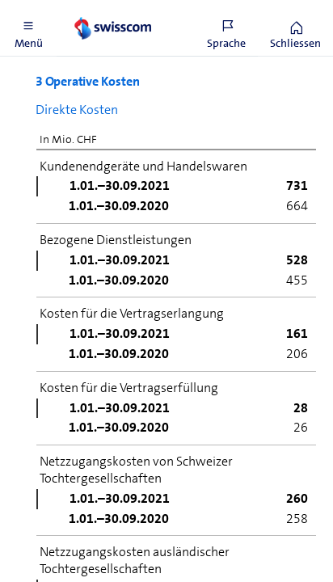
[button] (28, 28)
